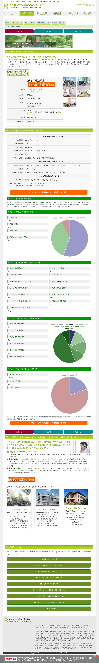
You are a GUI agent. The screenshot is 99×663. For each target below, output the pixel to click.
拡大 (93, 4)
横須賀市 (55, 637)
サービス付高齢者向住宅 (84, 643)
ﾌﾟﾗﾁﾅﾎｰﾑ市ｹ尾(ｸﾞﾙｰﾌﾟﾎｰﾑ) (75, 508)
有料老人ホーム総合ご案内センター (26, 6)
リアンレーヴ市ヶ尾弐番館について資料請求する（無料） (49, 192)
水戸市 (49, 639)
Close (96, 656)
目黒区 (69, 635)
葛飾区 (38, 633)
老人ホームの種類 (74, 626)
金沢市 (53, 640)
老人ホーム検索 (49, 626)
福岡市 (64, 640)
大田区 (92, 631)
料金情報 (49, 31)
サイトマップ (82, 627)
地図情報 (78, 31)
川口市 (84, 637)
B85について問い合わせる (21, 479)
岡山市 (48, 640)
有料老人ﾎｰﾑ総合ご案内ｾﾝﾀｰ (20, 620)
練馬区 (55, 635)
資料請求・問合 (11, 659)
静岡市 (72, 639)
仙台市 (60, 639)
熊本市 (69, 640)
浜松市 (77, 639)
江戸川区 (86, 631)
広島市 (59, 640)
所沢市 (89, 637)
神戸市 (43, 640)
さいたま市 (77, 637)
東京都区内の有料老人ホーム (58, 631)
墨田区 (74, 633)
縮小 (87, 4)
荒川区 (75, 631)
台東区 (85, 633)
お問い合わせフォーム (62, 648)
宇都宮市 (38, 639)
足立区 (70, 631)
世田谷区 (79, 633)
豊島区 (44, 635)
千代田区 (38, 635)
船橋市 (67, 637)
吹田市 (92, 639)
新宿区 (63, 633)
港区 (65, 635)
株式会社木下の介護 (33, 91)
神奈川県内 (45, 461)
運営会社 (74, 627)
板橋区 (80, 631)
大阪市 (83, 639)
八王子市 (75, 635)
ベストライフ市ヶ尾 (47, 510)
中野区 (49, 635)
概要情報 (19, 31)
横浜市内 (12, 463)
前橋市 (44, 639)
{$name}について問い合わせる (41, 84)
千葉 (71, 637)
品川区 (52, 633)
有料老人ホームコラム (61, 626)
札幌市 (55, 639)
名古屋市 (66, 639)
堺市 (87, 639)
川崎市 (38, 637)
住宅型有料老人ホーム (52, 459)
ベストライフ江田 (19, 510)
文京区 (60, 635)
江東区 (47, 633)
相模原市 (48, 637)
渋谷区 (58, 633)
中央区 (91, 633)
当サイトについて (65, 627)
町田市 (81, 635)
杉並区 (68, 633)
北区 (42, 633)
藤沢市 (43, 637)
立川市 (87, 635)
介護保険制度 (84, 626)
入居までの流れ (54, 627)
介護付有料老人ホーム (36, 459)
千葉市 (61, 637)
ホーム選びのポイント (42, 627)
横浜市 (92, 635)
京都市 (38, 640)
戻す (90, 4)
